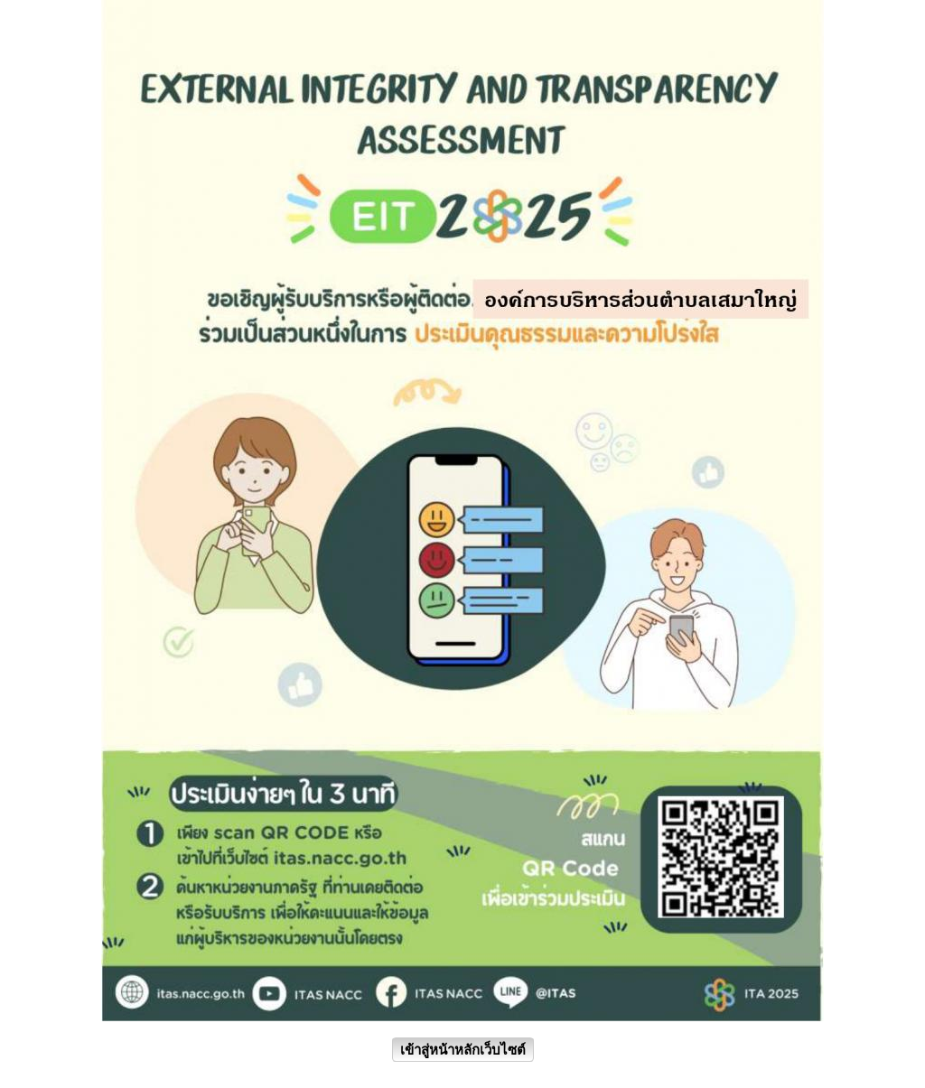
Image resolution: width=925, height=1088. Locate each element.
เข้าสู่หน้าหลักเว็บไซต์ (463, 1049)
